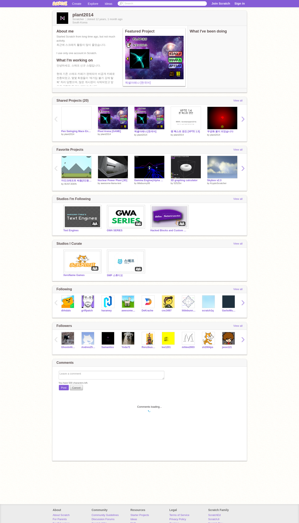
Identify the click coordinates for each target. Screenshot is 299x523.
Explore (93, 3)
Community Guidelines (105, 515)
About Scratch (61, 515)
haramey (107, 310)
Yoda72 (126, 347)
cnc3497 (167, 310)
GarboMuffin (229, 310)
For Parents (60, 519)
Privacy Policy (177, 519)
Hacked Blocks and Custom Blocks (169, 230)
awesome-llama (129, 310)
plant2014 (69, 134)
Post (64, 387)
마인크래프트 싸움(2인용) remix (76, 180)
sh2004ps (207, 347)
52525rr (178, 183)
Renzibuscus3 (149, 347)
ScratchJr (214, 519)
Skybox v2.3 (214, 180)
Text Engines (71, 230)
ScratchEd (214, 515)
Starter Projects (140, 515)
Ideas (108, 3)
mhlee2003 (188, 347)
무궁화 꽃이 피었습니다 (220, 131)
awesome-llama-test (111, 183)
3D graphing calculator (184, 180)
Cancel (76, 387)
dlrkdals (66, 310)
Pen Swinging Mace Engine (76, 131)
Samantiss (108, 347)
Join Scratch (220, 3)
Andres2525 (88, 347)
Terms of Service (179, 515)
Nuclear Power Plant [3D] (112, 180)
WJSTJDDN (70, 184)
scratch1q (208, 310)
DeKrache (147, 310)
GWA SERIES (114, 230)
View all (238, 100)
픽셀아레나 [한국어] (138, 82)
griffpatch (87, 310)
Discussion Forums (103, 519)
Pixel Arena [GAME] (109, 131)
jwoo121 (227, 347)
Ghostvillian (68, 347)
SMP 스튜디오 (115, 275)
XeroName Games (74, 275)
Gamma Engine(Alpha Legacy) (149, 180)
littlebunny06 (143, 183)
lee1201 (166, 347)
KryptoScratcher (218, 183)
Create (76, 3)
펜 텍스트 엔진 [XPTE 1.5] (185, 131)
